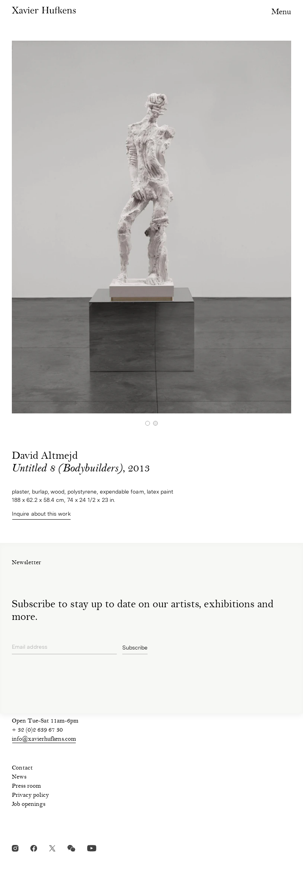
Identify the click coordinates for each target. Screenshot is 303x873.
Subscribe (135, 647)
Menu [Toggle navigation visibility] (281, 12)
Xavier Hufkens (44, 10)
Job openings (28, 805)
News (19, 777)
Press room (26, 786)
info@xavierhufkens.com (44, 739)
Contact (22, 768)
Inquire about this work (41, 514)
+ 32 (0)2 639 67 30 (37, 730)
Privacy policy (30, 795)
